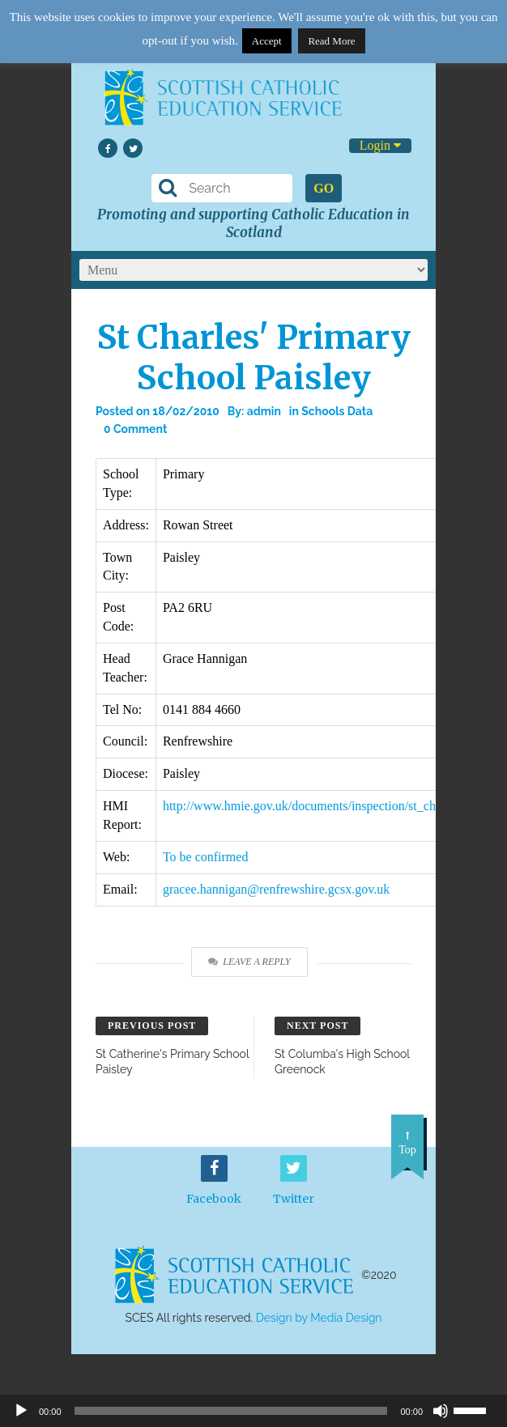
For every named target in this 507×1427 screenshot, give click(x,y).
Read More (331, 41)
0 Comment (135, 429)
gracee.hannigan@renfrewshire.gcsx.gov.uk (276, 889)
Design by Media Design (319, 1317)
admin (264, 411)
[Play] (21, 1411)
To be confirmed (206, 857)
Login (380, 145)
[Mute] (440, 1411)
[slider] (476, 1409)
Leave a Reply (249, 961)
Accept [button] (267, 41)
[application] (253, 1411)
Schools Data (337, 411)
